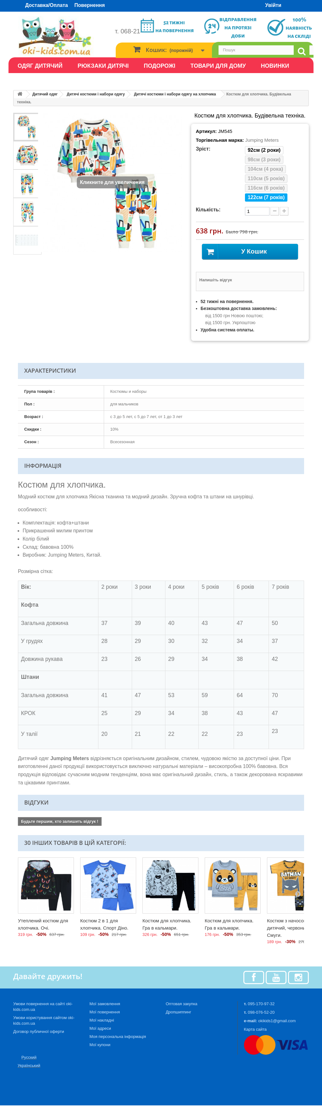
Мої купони (100, 1045)
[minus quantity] (274, 211)
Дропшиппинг (178, 1012)
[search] (301, 51)
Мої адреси (100, 1029)
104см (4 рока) (265, 169)
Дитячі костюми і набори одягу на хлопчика (175, 94)
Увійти (273, 5)
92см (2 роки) (264, 150)
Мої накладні (102, 1020)
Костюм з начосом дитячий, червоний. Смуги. (288, 928)
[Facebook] (254, 977)
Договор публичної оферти (38, 1032)
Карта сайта (255, 1030)
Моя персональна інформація (118, 1037)
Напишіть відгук (215, 280)
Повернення (90, 5)
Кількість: (208, 209)
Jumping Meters (262, 140)
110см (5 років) (266, 178)
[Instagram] (298, 977)
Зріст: (203, 149)
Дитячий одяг (45, 94)
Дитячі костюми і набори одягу (96, 94)
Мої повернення (105, 1012)
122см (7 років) (266, 197)
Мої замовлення (105, 1004)
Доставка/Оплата (46, 5)
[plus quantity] (284, 211)
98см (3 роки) (264, 159)
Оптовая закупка (181, 1004)
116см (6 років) (266, 188)
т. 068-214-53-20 (138, 31)
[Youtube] (276, 977)
